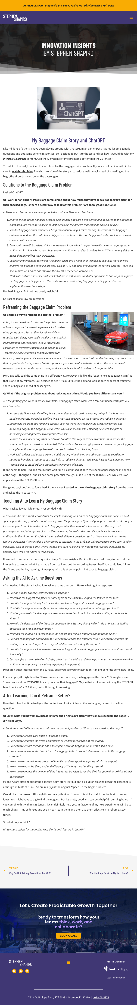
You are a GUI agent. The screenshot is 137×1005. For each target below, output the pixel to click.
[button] (131, 17)
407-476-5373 (101, 997)
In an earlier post (91, 149)
